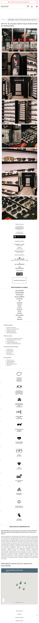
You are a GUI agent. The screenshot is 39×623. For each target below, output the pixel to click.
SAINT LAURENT (19, 315)
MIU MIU (19, 304)
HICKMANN (19, 298)
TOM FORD (19, 319)
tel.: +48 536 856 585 (19, 264)
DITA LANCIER (19, 294)
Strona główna (11, 19)
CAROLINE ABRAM (19, 292)
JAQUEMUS (19, 302)
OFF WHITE (19, 309)
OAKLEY (19, 306)
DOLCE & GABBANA (19, 296)
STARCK (19, 317)
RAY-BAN (19, 313)
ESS (19, 300)
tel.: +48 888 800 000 (19, 258)
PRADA (19, 311)
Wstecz (3, 20)
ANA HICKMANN (19, 290)
